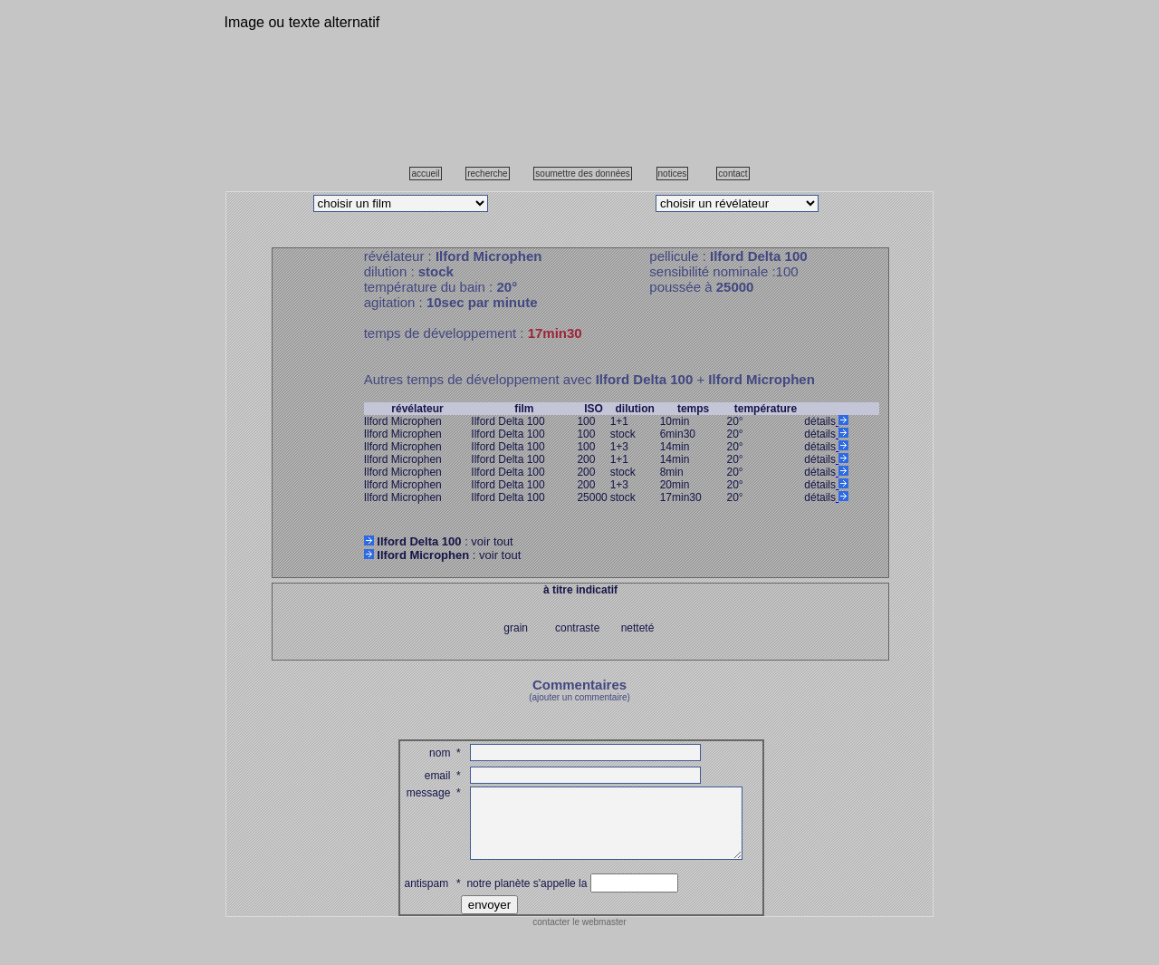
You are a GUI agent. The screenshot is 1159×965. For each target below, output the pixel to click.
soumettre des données (582, 174)
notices (672, 174)
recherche (487, 174)
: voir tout (438, 541)
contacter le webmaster (579, 936)
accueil (425, 174)
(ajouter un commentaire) (579, 697)
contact (732, 174)
